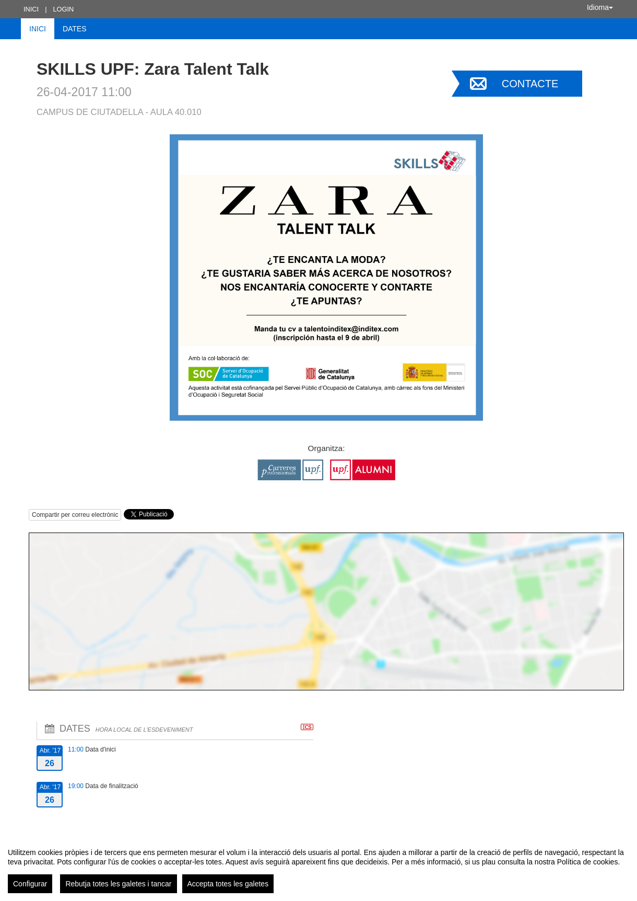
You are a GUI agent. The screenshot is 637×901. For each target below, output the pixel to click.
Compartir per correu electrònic (75, 514)
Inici (31, 9)
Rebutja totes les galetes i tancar (118, 884)
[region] (318, 866)
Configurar (30, 884)
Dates (75, 29)
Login (63, 9)
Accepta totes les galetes (228, 884)
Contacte (530, 83)
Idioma (600, 7)
